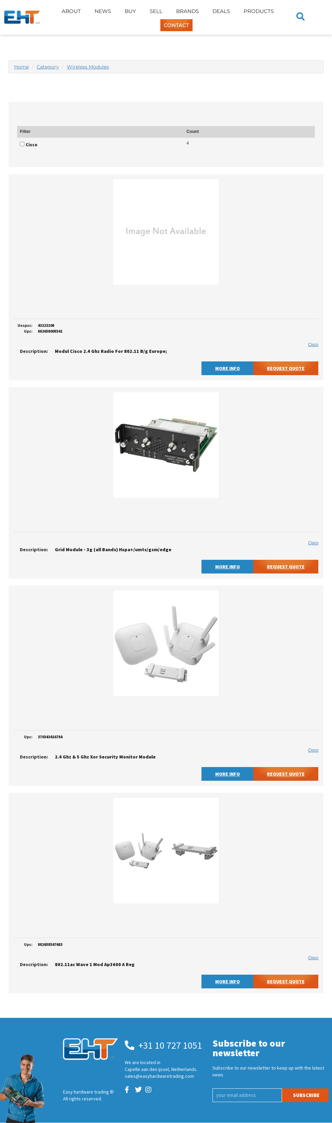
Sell (156, 11)
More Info (227, 368)
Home (21, 67)
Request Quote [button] (286, 368)
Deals (221, 11)
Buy (130, 11)
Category (48, 67)
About (71, 11)
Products (259, 11)
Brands (187, 11)
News (103, 11)
